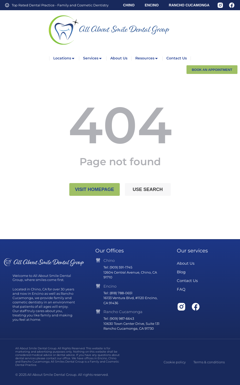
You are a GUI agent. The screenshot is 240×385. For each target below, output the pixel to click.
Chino (109, 260)
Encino (109, 286)
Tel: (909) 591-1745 (117, 267)
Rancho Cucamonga (122, 311)
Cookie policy (175, 362)
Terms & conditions (209, 362)
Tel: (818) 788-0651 (117, 293)
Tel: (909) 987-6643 (118, 318)
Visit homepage (94, 189)
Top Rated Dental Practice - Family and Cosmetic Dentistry (60, 5)
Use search (148, 189)
